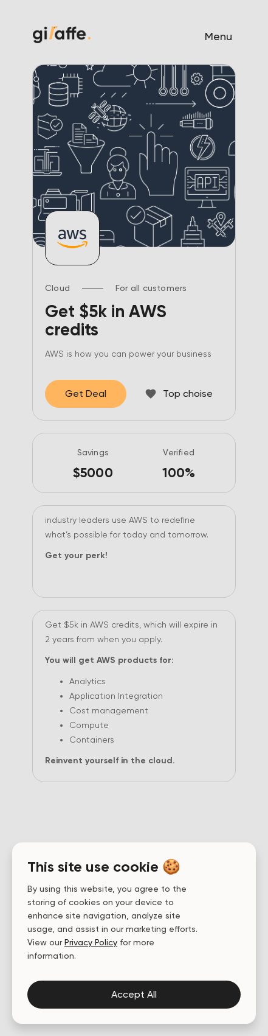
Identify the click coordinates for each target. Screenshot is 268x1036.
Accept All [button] (134, 994)
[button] (218, 36)
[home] (59, 34)
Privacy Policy (90, 942)
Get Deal (85, 393)
